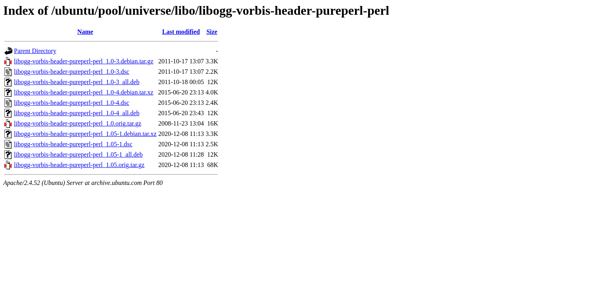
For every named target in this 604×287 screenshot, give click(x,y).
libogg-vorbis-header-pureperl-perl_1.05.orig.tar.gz (79, 164)
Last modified (181, 31)
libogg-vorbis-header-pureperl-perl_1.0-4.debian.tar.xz (83, 92)
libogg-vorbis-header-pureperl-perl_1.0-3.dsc (71, 71)
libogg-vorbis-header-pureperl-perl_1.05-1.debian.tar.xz (85, 133)
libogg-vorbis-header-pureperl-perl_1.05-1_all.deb (78, 154)
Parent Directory (35, 50)
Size (212, 31)
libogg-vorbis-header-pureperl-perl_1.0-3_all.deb (76, 82)
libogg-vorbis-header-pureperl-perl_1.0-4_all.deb (76, 113)
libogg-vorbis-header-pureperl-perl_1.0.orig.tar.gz (77, 123)
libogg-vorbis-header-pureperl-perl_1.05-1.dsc (73, 144)
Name (85, 31)
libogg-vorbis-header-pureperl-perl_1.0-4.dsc (71, 102)
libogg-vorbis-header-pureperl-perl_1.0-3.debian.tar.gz (83, 61)
